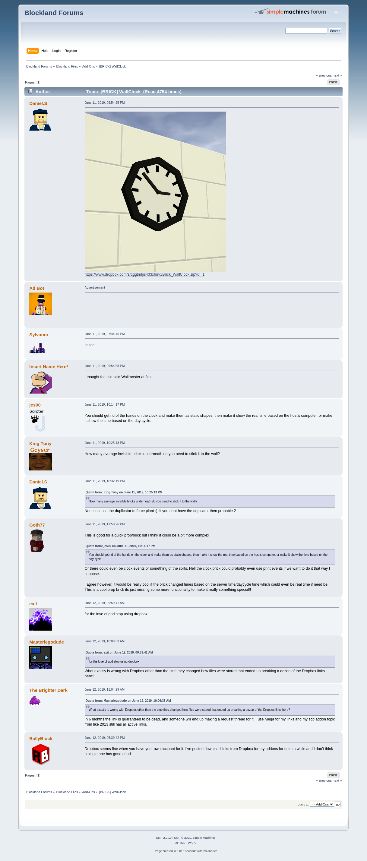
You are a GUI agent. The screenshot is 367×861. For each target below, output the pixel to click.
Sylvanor (38, 334)
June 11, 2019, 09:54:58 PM (105, 366)
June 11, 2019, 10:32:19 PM (105, 481)
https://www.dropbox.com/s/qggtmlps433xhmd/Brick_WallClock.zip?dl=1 (145, 274)
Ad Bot (36, 288)
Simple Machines (204, 837)
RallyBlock (40, 738)
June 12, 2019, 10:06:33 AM (105, 641)
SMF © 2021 (182, 837)
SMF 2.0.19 (164, 837)
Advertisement (95, 287)
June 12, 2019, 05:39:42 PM (105, 737)
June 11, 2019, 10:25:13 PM (105, 443)
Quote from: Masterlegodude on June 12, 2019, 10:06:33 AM (128, 700)
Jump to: (303, 804)
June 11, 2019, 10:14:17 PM (105, 404)
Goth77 (37, 524)
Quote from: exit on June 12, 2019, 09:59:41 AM (119, 652)
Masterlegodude (46, 641)
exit (33, 603)
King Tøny (40, 443)
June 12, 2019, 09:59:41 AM (105, 603)
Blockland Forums (54, 13)
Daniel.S (38, 103)
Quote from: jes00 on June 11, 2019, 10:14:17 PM (120, 546)
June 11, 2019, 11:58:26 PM (105, 524)
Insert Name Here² (48, 366)
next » (337, 75)
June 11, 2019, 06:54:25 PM (105, 102)
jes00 (34, 404)
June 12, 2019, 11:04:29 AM (105, 689)
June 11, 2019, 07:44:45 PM (105, 334)
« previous (324, 75)
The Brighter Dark (48, 690)
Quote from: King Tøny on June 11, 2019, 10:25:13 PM (124, 492)
